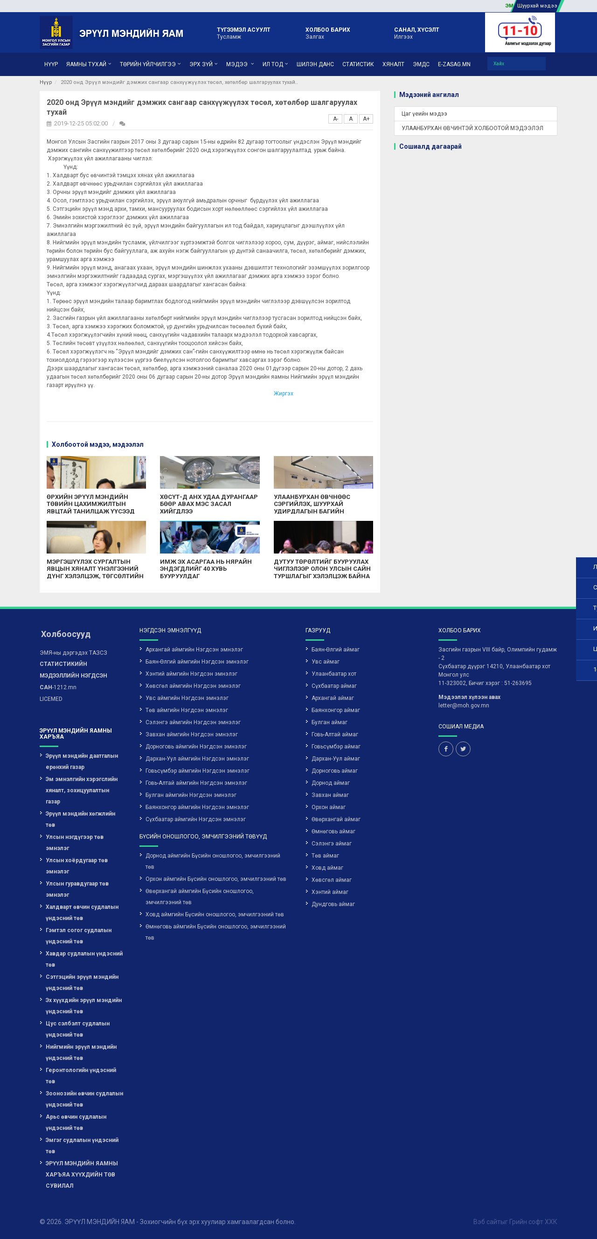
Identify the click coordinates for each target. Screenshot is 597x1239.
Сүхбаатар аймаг (334, 686)
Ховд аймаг (327, 868)
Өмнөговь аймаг (333, 831)
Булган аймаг (329, 722)
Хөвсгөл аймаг (332, 880)
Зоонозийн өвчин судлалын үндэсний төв (84, 1099)
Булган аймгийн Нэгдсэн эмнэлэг (191, 795)
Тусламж (244, 33)
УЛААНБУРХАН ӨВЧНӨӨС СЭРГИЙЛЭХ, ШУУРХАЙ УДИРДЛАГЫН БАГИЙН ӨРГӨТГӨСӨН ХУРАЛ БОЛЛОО (317, 507)
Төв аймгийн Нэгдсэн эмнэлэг (187, 710)
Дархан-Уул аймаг (336, 758)
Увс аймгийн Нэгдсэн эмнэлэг (187, 698)
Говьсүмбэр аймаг (336, 746)
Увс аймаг (326, 661)
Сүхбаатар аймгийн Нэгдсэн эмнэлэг (196, 819)
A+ (366, 119)
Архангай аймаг (333, 698)
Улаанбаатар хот (334, 674)
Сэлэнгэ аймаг (332, 843)
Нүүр (46, 82)
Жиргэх (283, 393)
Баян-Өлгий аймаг (336, 649)
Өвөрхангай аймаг (336, 819)
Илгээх (416, 33)
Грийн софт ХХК (533, 1221)
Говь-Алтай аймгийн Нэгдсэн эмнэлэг (196, 783)
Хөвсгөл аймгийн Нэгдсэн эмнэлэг (193, 686)
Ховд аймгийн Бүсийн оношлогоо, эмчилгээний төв (215, 914)
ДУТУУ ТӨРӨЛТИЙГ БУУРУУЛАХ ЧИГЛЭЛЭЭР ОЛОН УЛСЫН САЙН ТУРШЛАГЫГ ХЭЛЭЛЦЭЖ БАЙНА (322, 569)
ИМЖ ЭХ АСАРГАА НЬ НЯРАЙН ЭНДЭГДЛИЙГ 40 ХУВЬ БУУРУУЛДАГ (206, 569)
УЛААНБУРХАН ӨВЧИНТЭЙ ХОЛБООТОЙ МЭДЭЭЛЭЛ (472, 128)
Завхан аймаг (330, 795)
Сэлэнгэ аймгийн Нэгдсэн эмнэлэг (193, 722)
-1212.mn (73, 676)
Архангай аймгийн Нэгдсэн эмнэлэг (194, 649)
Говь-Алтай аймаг (335, 734)
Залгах (327, 33)
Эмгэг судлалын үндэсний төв (82, 1146)
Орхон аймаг (329, 807)
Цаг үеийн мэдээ (424, 114)
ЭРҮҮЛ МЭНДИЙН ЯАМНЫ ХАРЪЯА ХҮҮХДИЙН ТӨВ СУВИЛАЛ (82, 1174)
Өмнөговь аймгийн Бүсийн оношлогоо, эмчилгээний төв (216, 932)
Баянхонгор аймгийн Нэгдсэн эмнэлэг (197, 807)
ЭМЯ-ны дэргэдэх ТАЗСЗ (73, 653)
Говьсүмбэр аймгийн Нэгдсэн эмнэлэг (198, 771)
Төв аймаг (325, 855)
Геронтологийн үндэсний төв (81, 1076)
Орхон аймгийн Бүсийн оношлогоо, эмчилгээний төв (216, 879)
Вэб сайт (486, 1221)
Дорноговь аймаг (335, 771)
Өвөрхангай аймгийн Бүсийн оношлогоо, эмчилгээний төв (200, 897)
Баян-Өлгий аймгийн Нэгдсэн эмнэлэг (197, 661)
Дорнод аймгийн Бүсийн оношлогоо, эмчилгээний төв (213, 861)
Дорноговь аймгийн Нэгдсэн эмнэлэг (196, 746)
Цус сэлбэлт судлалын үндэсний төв (78, 1029)
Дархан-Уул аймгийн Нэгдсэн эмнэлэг (197, 758)
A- (335, 119)
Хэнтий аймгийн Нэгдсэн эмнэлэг (191, 674)
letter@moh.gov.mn (463, 705)
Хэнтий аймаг (330, 892)
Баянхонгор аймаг (336, 710)
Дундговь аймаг (333, 904)
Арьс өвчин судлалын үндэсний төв (76, 1122)
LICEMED (51, 699)
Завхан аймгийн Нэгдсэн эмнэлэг (192, 734)
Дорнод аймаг (331, 783)
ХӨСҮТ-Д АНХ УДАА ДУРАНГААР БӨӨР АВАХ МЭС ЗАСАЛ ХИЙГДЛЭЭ (209, 504)
